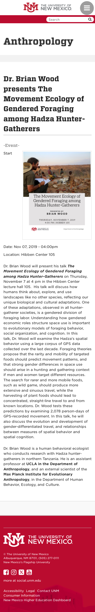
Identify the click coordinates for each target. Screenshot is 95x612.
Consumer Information (21, 595)
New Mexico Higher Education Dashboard (37, 600)
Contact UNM (48, 591)
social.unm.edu (29, 580)
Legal (30, 591)
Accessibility (13, 591)
